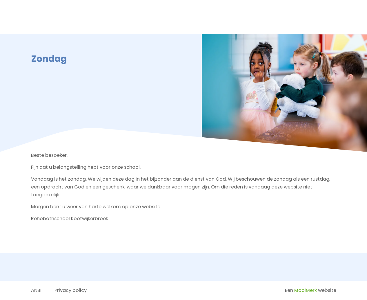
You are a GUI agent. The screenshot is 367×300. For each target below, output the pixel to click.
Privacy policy (70, 290)
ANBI (36, 290)
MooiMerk (305, 290)
